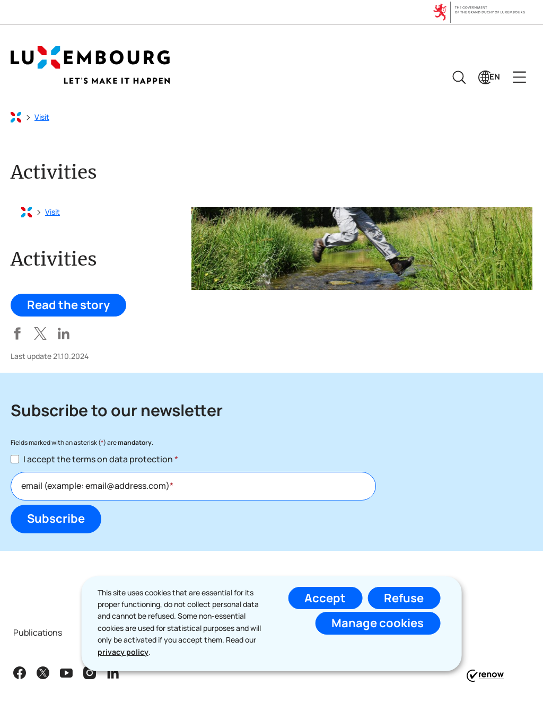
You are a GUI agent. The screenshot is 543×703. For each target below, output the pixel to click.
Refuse (404, 598)
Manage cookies (377, 623)
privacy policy (123, 652)
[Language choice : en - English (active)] (489, 77)
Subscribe (56, 518)
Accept (325, 598)
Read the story (68, 305)
